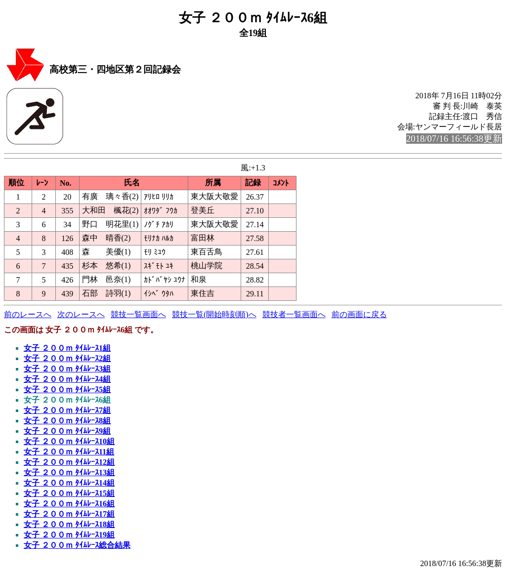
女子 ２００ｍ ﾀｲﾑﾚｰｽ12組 (69, 462)
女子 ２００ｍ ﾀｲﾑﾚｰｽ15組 (69, 493)
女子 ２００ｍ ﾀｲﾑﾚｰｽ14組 (69, 483)
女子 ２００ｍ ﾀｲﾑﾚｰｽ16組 (69, 503)
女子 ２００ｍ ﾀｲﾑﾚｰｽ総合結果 (77, 545)
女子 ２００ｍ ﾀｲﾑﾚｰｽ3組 (67, 369)
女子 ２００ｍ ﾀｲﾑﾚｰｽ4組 (67, 379)
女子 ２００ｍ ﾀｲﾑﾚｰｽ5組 (67, 389)
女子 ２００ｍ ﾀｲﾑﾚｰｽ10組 (69, 441)
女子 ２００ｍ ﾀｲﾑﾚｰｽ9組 (67, 431)
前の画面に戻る (359, 314)
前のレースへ (27, 314)
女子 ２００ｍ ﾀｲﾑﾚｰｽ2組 (67, 358)
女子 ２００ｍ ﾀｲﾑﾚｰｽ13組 (69, 472)
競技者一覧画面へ (294, 314)
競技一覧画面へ (138, 314)
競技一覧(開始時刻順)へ (214, 314)
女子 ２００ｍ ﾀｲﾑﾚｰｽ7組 (67, 410)
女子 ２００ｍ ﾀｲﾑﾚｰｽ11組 (69, 452)
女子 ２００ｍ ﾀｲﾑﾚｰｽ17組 (69, 514)
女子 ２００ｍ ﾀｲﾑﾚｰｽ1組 (67, 348)
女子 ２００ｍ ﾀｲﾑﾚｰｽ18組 (69, 524)
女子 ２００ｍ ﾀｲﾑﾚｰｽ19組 (69, 535)
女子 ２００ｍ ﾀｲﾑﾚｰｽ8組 (67, 420)
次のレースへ (81, 314)
